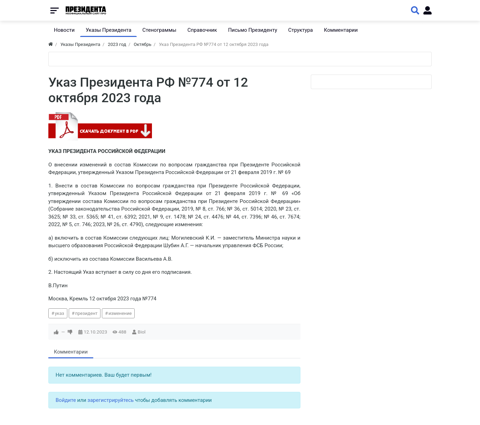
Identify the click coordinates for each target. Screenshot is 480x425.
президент (86, 313)
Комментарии (71, 352)
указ (59, 313)
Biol (142, 332)
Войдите (66, 400)
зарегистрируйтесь (110, 400)
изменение (120, 313)
